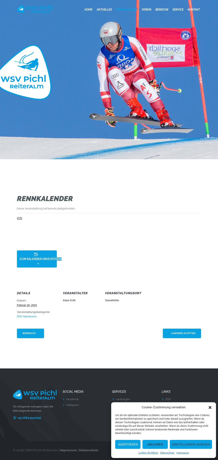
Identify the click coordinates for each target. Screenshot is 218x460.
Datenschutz (167, 452)
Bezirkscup (29, 333)
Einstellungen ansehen (191, 444)
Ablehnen (155, 444)
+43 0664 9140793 (29, 417)
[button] (210, 407)
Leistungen (123, 399)
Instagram (72, 404)
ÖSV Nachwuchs (26, 316)
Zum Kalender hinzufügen (41, 259)
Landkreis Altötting (183, 333)
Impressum (183, 452)
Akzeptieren (128, 444)
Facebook (72, 399)
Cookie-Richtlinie (148, 452)
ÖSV (168, 399)
